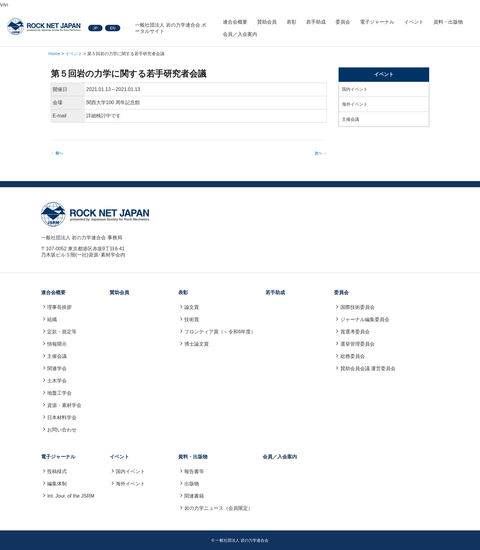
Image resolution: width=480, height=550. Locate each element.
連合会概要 (235, 22)
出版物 (191, 483)
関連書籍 (194, 496)
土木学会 (57, 380)
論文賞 (191, 307)
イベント (414, 22)
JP (95, 28)
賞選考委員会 (355, 331)
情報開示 (57, 344)
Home (54, 53)
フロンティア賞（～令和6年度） (220, 331)
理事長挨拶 (59, 307)
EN (112, 28)
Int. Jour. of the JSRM (70, 496)
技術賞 (191, 319)
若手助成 (316, 22)
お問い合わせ (62, 429)
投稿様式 (57, 471)
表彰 (291, 22)
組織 (52, 319)
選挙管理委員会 (357, 344)
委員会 (343, 22)
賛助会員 (267, 22)
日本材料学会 (62, 417)
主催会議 (350, 119)
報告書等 (194, 471)
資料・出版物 (448, 22)
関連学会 (57, 368)
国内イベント (355, 89)
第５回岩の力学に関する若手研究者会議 (128, 73)
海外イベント (355, 104)
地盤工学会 (59, 393)
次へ (321, 153)
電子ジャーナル (377, 22)
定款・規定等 (62, 331)
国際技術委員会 (357, 307)
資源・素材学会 (64, 405)
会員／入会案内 (240, 34)
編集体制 (57, 483)
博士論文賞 (196, 344)
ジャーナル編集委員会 (364, 319)
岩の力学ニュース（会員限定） (218, 508)
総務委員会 (352, 356)
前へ (57, 153)
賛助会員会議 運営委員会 (368, 368)
